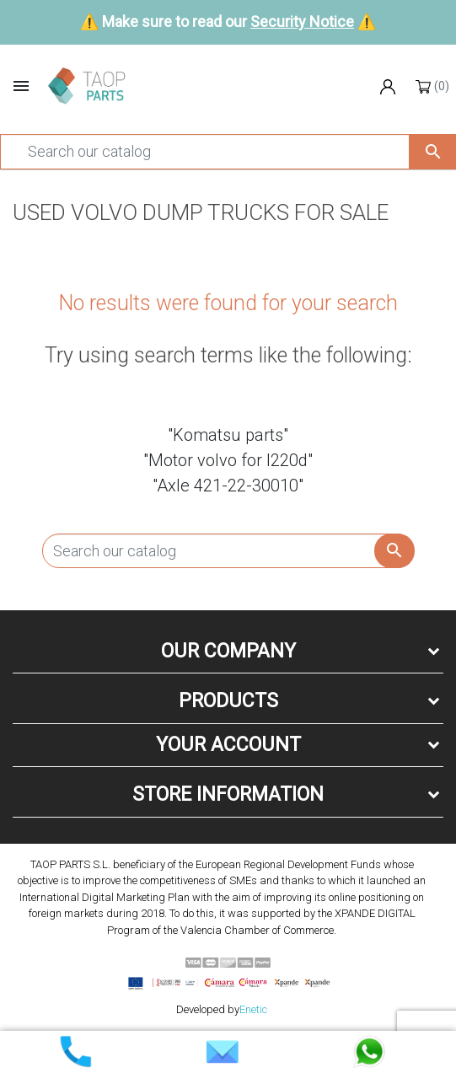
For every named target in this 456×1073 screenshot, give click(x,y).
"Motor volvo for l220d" (228, 460)
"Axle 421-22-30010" (228, 485)
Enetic (253, 1009)
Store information (228, 794)
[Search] (205, 151)
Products (228, 700)
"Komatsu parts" (228, 435)
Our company (228, 651)
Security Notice (302, 21)
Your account (228, 744)
